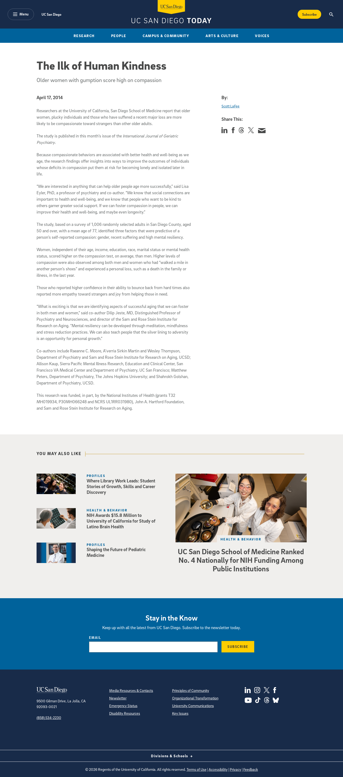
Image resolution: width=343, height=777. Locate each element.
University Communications (193, 705)
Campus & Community (166, 35)
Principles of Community (190, 690)
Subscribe (237, 646)
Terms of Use (197, 769)
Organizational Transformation (195, 698)
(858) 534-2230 (49, 717)
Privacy (235, 769)
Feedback (250, 769)
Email (95, 637)
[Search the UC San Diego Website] (331, 14)
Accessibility (218, 769)
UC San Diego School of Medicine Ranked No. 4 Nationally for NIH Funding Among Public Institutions (241, 560)
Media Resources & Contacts (131, 690)
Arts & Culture (222, 35)
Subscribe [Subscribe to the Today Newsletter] (309, 14)
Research (84, 35)
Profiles (96, 476)
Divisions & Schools (171, 756)
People (118, 35)
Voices (262, 35)
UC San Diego (51, 14)
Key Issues (180, 713)
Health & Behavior (241, 539)
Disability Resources (124, 713)
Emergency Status (123, 705)
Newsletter (118, 698)
